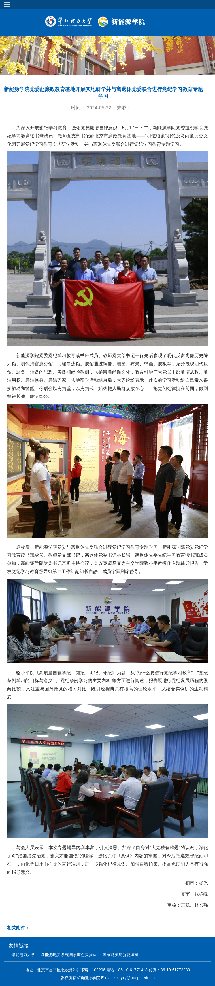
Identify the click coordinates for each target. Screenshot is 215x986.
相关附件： (18, 927)
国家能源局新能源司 (120, 954)
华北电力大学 (23, 954)
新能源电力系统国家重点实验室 (69, 954)
